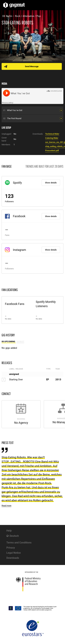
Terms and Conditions (18, 542)
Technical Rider (52, 134)
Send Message (31, 66)
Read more (6, 505)
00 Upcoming (9, 341)
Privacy (10, 547)
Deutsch (14, 535)
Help (9, 530)
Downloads (12, 557)
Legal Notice (13, 552)
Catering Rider (51, 138)
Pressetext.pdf (52, 150)
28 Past (20, 341)
